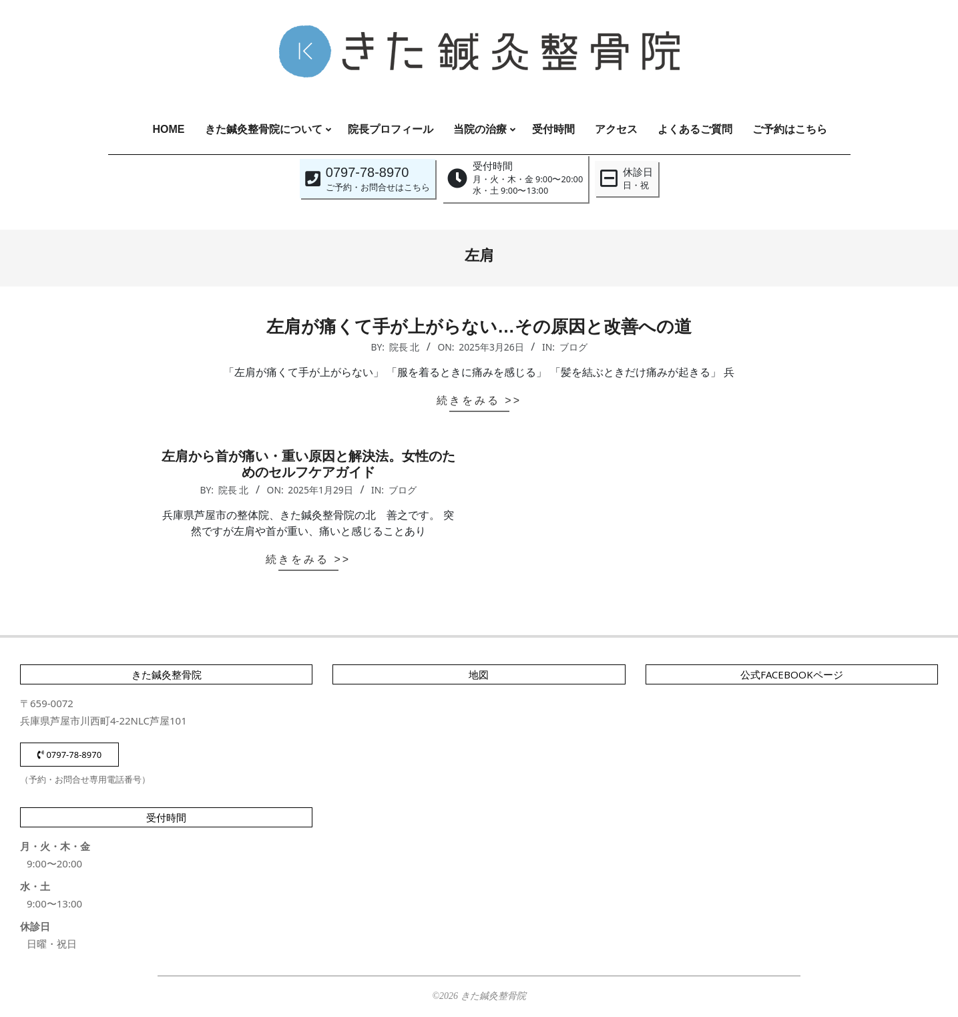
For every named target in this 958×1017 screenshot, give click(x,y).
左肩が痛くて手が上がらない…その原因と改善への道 (479, 327)
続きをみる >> (479, 400)
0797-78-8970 (69, 755)
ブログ (573, 347)
